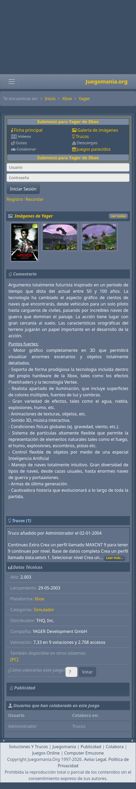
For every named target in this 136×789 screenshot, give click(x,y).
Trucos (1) (21, 521)
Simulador (44, 610)
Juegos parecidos (94, 149)
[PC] (14, 659)
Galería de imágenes (97, 130)
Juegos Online (46, 753)
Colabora (115, 747)
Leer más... (114, 558)
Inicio (50, 98)
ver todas (118, 216)
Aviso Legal (95, 759)
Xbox (67, 98)
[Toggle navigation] (11, 81)
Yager (84, 98)
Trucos (82, 136)
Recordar (35, 199)
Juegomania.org (107, 81)
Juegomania (64, 747)
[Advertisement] (68, 37)
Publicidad (91, 747)
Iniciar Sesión (23, 189)
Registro (15, 199)
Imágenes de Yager (34, 216)
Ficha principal (28, 130)
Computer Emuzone (84, 753)
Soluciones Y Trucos (28, 747)
